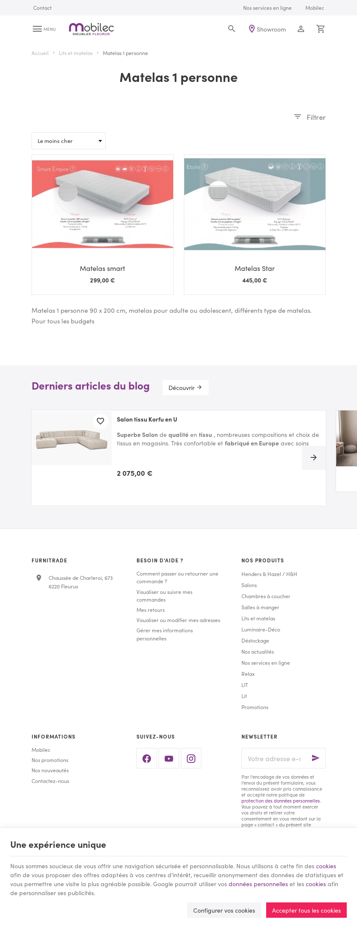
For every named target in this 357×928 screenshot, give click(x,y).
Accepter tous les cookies (306, 910)
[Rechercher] (232, 29)
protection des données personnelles (280, 800)
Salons (249, 584)
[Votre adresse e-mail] (283, 758)
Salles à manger (260, 607)
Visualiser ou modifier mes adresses (178, 619)
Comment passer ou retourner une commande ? (177, 577)
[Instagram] (191, 758)
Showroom (271, 29)
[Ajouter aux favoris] (100, 421)
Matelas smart (102, 268)
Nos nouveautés (50, 770)
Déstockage (255, 640)
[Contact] (42, 7)
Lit (244, 695)
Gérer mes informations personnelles (164, 633)
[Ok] (315, 758)
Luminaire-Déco (260, 629)
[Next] (314, 458)
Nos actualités (257, 651)
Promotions (254, 706)
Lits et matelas (76, 52)
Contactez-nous (50, 780)
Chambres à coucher (265, 595)
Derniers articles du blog (91, 385)
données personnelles (258, 883)
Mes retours (150, 609)
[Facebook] (146, 758)
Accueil (40, 52)
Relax (248, 673)
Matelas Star (255, 268)
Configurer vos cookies (224, 910)
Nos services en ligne (265, 662)
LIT (244, 684)
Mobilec (41, 749)
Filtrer (316, 117)
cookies (326, 865)
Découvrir (181, 387)
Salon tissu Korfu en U (147, 419)
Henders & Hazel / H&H (269, 573)
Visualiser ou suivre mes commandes (164, 595)
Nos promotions (50, 759)
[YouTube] (169, 758)
